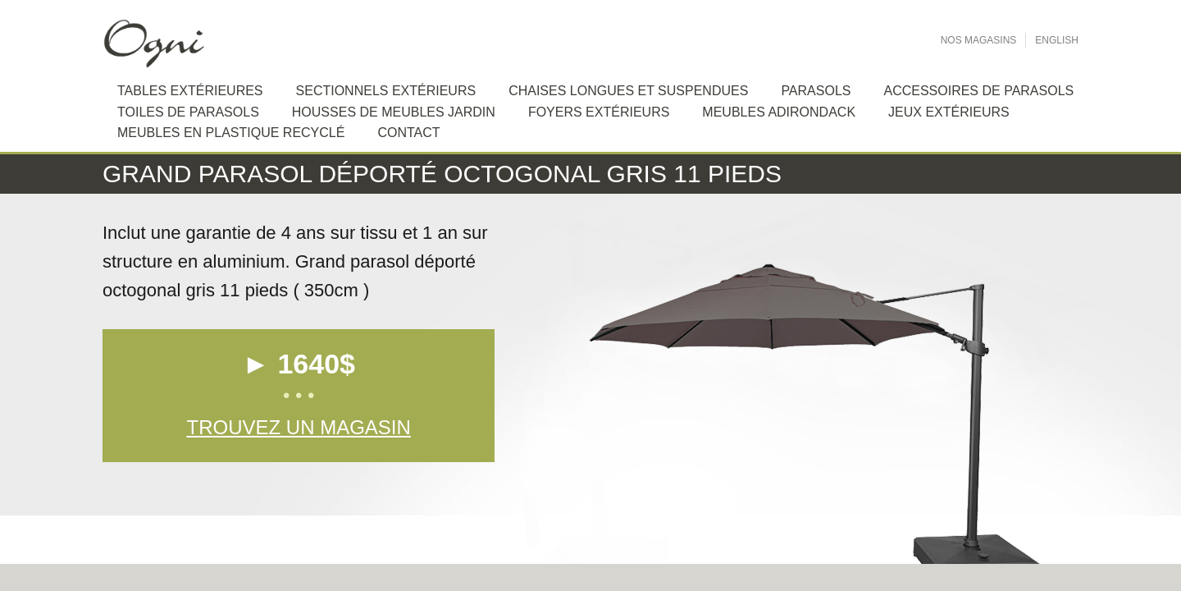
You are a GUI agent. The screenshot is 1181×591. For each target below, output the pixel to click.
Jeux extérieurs (949, 112)
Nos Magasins (979, 40)
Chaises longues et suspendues (628, 91)
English (1056, 40)
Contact (408, 133)
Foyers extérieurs (598, 112)
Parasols (815, 91)
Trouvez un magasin (298, 427)
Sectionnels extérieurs (386, 91)
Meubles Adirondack (778, 112)
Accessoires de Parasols (978, 91)
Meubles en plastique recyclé (230, 133)
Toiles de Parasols (188, 112)
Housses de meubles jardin (393, 112)
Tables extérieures (190, 91)
